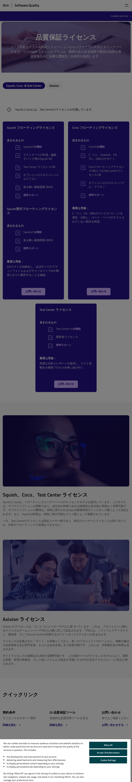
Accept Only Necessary (108, 752)
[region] (65, 760)
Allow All (108, 745)
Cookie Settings (108, 760)
